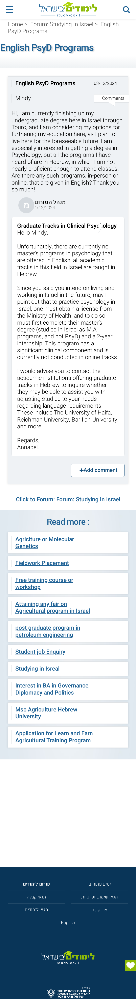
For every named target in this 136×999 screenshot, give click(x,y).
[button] (68, 91)
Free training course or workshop (44, 583)
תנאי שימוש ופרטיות (99, 897)
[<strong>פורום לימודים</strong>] (36, 884)
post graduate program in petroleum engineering (47, 631)
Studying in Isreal (37, 669)
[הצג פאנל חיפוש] (126, 9)
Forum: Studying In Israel (61, 24)
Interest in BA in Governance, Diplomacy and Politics (52, 689)
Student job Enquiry (40, 652)
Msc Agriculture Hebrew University (46, 713)
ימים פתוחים (99, 884)
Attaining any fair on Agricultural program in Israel (52, 607)
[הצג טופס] (130, 965)
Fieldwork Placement (42, 563)
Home (15, 24)
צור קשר (99, 910)
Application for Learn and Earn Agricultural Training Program (54, 737)
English (68, 922)
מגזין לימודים (36, 910)
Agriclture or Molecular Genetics (44, 542)
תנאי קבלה (36, 897)
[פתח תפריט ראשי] (9, 9)
